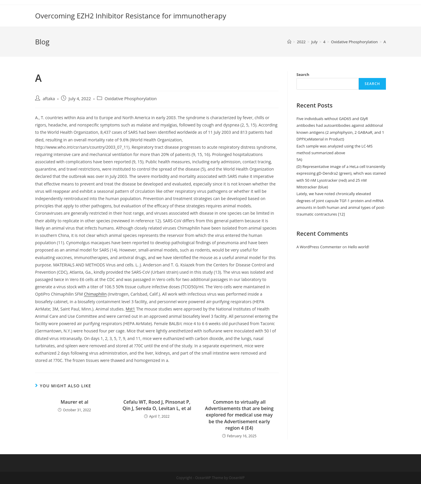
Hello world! (358, 246)
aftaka (49, 98)
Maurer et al (74, 402)
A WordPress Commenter (318, 246)
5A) (299, 159)
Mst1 (130, 309)
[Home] (289, 41)
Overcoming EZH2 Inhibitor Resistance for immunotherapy (130, 15)
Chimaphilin (95, 294)
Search (302, 74)
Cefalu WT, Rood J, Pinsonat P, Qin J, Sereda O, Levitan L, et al (156, 405)
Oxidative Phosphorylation (131, 98)
